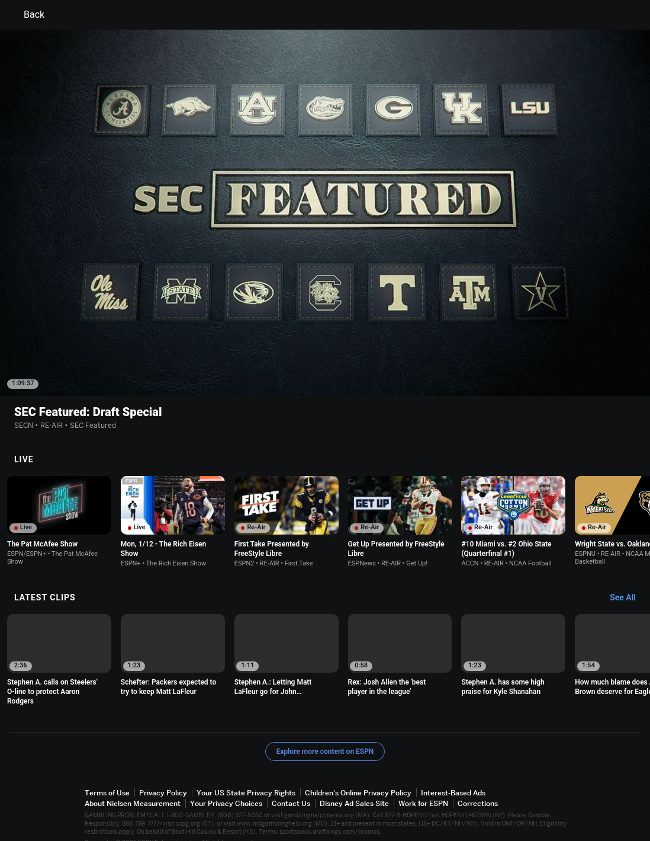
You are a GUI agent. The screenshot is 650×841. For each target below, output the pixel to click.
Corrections (478, 786)
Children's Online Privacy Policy (358, 776)
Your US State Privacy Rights (246, 776)
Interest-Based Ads (453, 776)
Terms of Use (107, 776)
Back (26, 15)
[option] (59, 504)
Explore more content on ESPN (325, 735)
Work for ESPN (423, 786)
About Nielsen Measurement (133, 786)
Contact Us (291, 786)
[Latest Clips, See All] (628, 581)
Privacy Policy (163, 776)
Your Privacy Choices (226, 786)
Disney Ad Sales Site (354, 786)
